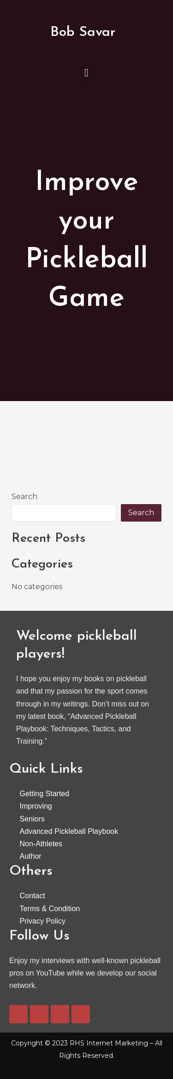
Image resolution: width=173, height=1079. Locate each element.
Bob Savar (82, 32)
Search (24, 496)
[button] (86, 72)
